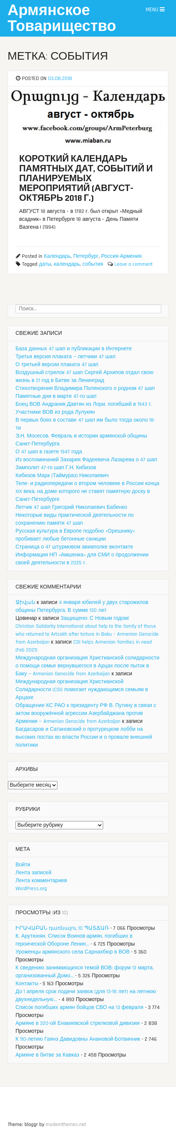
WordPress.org (31, 888)
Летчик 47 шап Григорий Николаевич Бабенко (71, 507)
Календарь (57, 256)
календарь (67, 264)
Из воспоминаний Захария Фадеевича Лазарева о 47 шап (86, 459)
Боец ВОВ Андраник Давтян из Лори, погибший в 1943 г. (83, 404)
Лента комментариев (41, 880)
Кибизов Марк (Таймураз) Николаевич (62, 475)
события (92, 264)
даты (45, 264)
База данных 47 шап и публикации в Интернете (73, 348)
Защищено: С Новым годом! (94, 618)
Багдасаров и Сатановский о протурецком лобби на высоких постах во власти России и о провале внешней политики (83, 737)
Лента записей (33, 872)
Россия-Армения (121, 256)
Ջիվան (25, 602)
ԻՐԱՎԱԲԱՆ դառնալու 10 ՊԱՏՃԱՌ (62, 928)
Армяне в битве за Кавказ (47, 1055)
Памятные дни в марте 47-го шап (55, 396)
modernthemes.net (66, 1124)
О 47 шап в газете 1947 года (48, 451)
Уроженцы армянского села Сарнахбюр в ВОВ (72, 952)
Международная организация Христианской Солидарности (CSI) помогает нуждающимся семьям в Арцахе (81, 689)
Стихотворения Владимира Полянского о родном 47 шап (85, 388)
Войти (22, 864)
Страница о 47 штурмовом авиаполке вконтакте (74, 547)
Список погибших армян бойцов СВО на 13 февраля (79, 1007)
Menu (155, 9)
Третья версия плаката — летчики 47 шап (65, 356)
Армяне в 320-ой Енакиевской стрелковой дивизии (77, 1023)
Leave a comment (133, 264)
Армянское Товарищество (62, 18)
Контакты (26, 983)
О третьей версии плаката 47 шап (56, 364)
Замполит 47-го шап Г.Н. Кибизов (55, 467)
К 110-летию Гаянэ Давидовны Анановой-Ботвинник (77, 1039)
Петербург (86, 256)
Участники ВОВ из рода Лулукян (55, 412)
